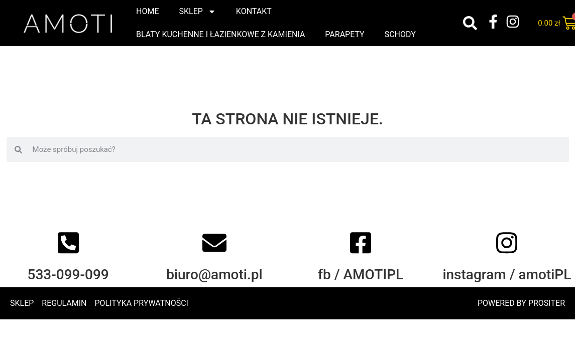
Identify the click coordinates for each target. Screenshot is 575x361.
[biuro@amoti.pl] (214, 248)
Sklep (197, 12)
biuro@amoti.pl (214, 280)
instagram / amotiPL (506, 280)
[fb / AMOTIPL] (361, 248)
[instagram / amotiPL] (507, 248)
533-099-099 (67, 280)
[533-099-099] (68, 248)
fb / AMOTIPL (360, 280)
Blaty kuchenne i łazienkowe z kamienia (220, 34)
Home (147, 11)
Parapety (344, 34)
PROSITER (546, 303)
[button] (470, 23)
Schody (400, 34)
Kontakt (254, 11)
